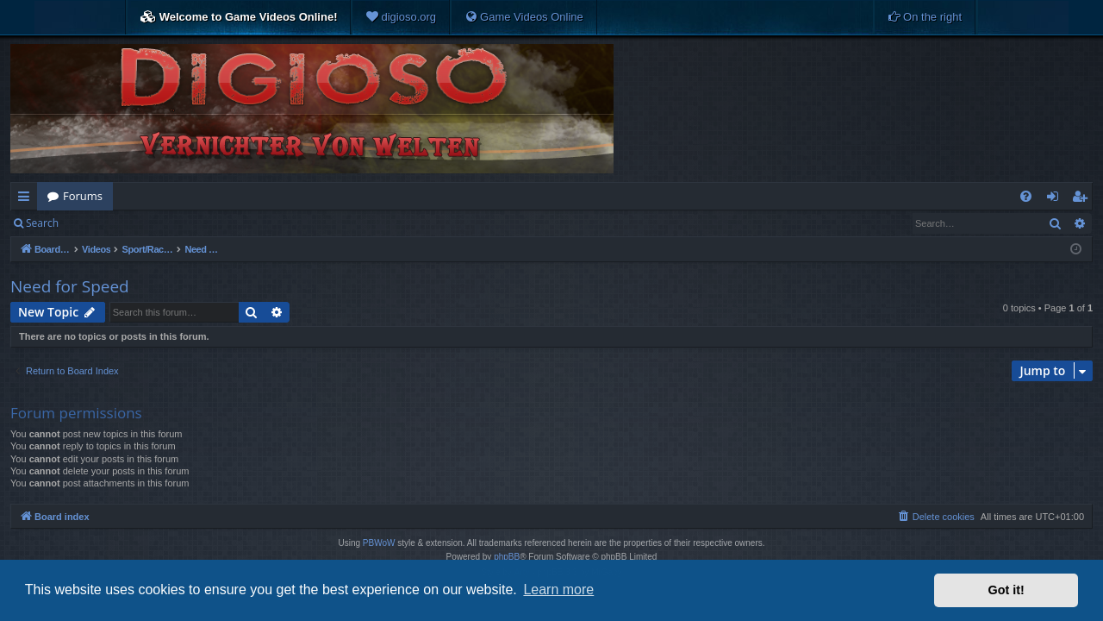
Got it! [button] (1006, 590)
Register (153, 223)
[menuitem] (400, 17)
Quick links (27, 199)
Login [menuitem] (1056, 199)
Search (42, 223)
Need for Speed (69, 286)
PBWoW (379, 543)
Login (96, 223)
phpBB (507, 556)
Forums (83, 196)
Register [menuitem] (1083, 199)
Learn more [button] (558, 589)
